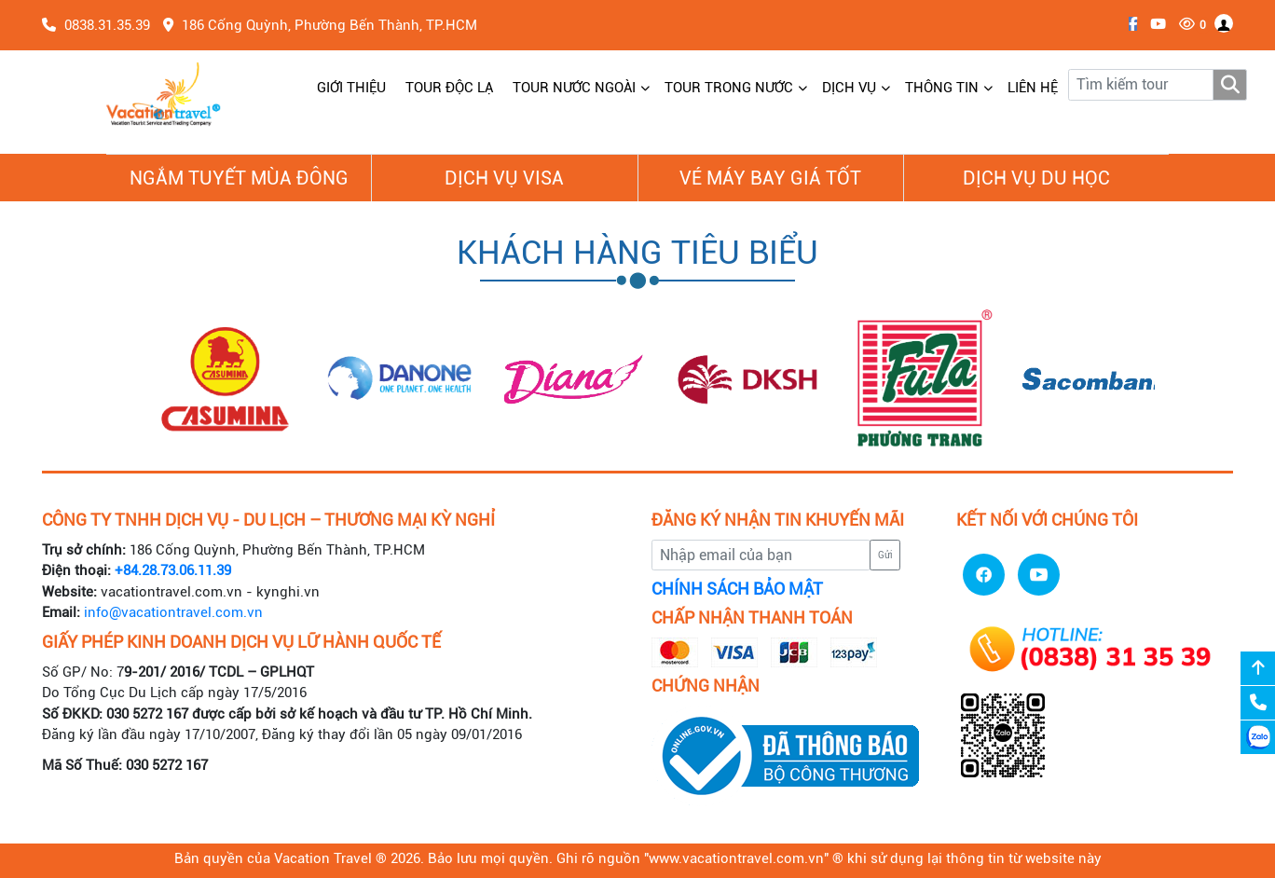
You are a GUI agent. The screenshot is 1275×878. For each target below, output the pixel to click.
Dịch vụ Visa (504, 178)
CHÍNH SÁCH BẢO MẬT (737, 589)
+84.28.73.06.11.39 (173, 570)
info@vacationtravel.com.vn (173, 612)
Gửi (885, 555)
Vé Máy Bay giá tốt (770, 178)
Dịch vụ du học (1036, 178)
